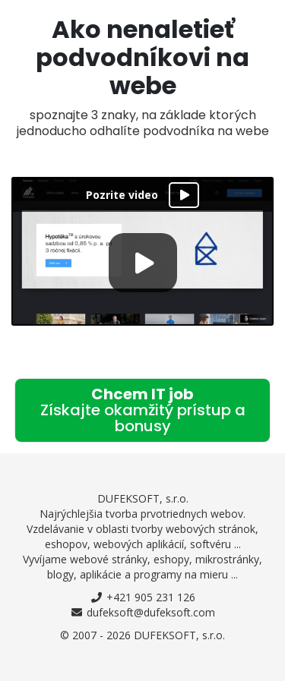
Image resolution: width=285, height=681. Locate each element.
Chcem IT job (142, 410)
